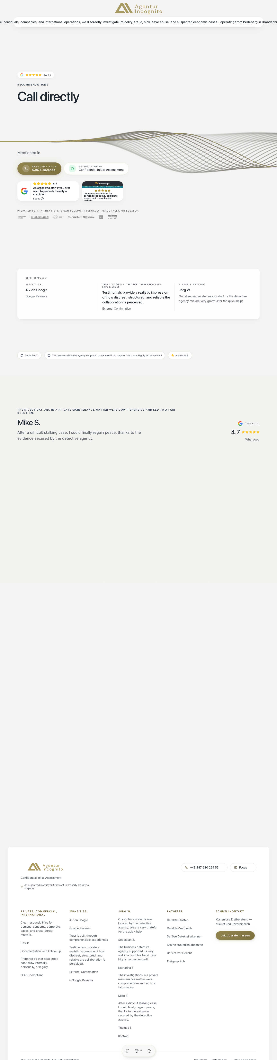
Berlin (73, 955)
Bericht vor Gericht (179, 980)
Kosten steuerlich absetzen (185, 971)
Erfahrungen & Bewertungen (137, 963)
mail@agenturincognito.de (228, 893)
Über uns (124, 946)
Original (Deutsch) (254, 1042)
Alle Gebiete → (79, 988)
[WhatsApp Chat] (128, 1051)
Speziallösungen (32, 971)
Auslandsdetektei (32, 963)
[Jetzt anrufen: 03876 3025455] (39, 168)
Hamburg (75, 963)
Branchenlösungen (33, 980)
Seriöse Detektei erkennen (184, 963)
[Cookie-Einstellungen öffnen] (149, 1051)
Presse (122, 1004)
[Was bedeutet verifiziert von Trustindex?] (42, 198)
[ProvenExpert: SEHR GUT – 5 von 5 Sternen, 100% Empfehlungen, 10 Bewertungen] (102, 191)
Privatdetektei (30, 946)
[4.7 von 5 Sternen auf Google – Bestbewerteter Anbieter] (48, 191)
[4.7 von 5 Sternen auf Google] (35, 75)
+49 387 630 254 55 (175, 893)
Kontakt (123, 1013)
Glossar (123, 988)
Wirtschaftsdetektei (34, 955)
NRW (72, 971)
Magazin (124, 996)
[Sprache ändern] (139, 1051)
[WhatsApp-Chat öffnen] (96, 168)
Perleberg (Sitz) (79, 946)
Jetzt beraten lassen (235, 962)
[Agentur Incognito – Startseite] (138, 8)
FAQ (121, 980)
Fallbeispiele (126, 971)
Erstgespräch (176, 988)
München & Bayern (82, 980)
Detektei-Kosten (177, 946)
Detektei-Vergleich (179, 955)
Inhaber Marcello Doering (135, 955)
